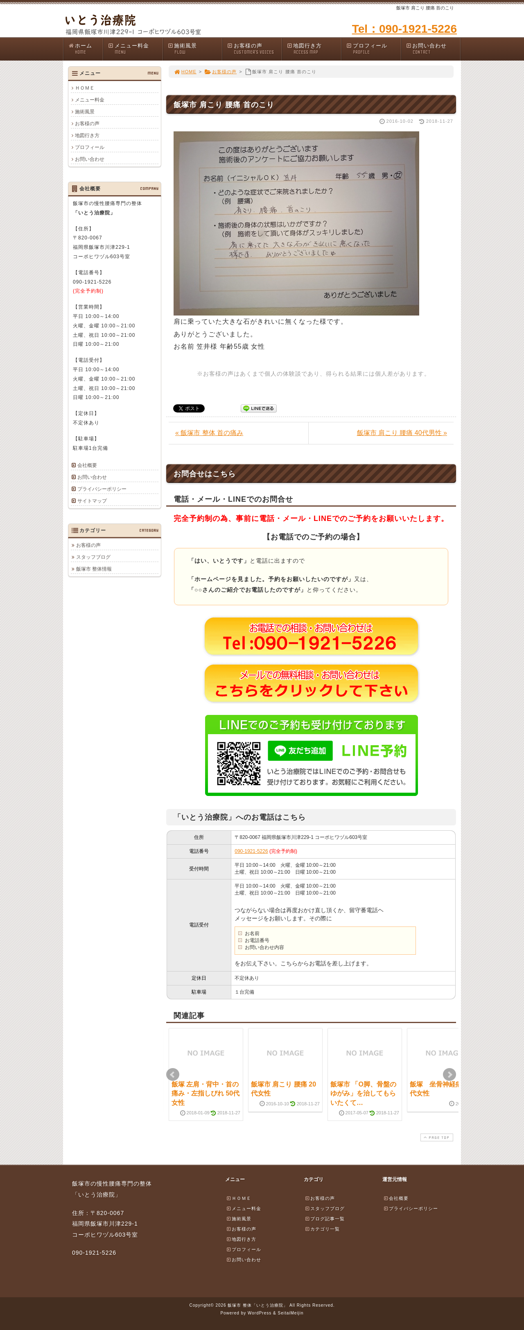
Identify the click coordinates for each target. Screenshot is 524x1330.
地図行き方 (314, 49)
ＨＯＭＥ (85, 88)
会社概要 (87, 465)
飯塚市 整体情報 (94, 569)
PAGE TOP (435, 1137)
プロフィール (373, 49)
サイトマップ (92, 501)
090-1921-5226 (251, 851)
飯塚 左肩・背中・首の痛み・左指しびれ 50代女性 (205, 1093)
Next (449, 1074)
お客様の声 (254, 49)
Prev (172, 1074)
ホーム (85, 49)
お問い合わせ (433, 49)
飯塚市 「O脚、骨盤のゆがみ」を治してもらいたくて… (363, 1093)
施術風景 (194, 49)
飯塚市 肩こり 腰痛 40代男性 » (402, 432)
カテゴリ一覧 (322, 1228)
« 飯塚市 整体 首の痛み (209, 432)
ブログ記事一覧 (325, 1218)
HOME (185, 71)
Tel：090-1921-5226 (404, 29)
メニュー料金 (135, 49)
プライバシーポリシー (101, 489)
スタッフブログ (93, 557)
